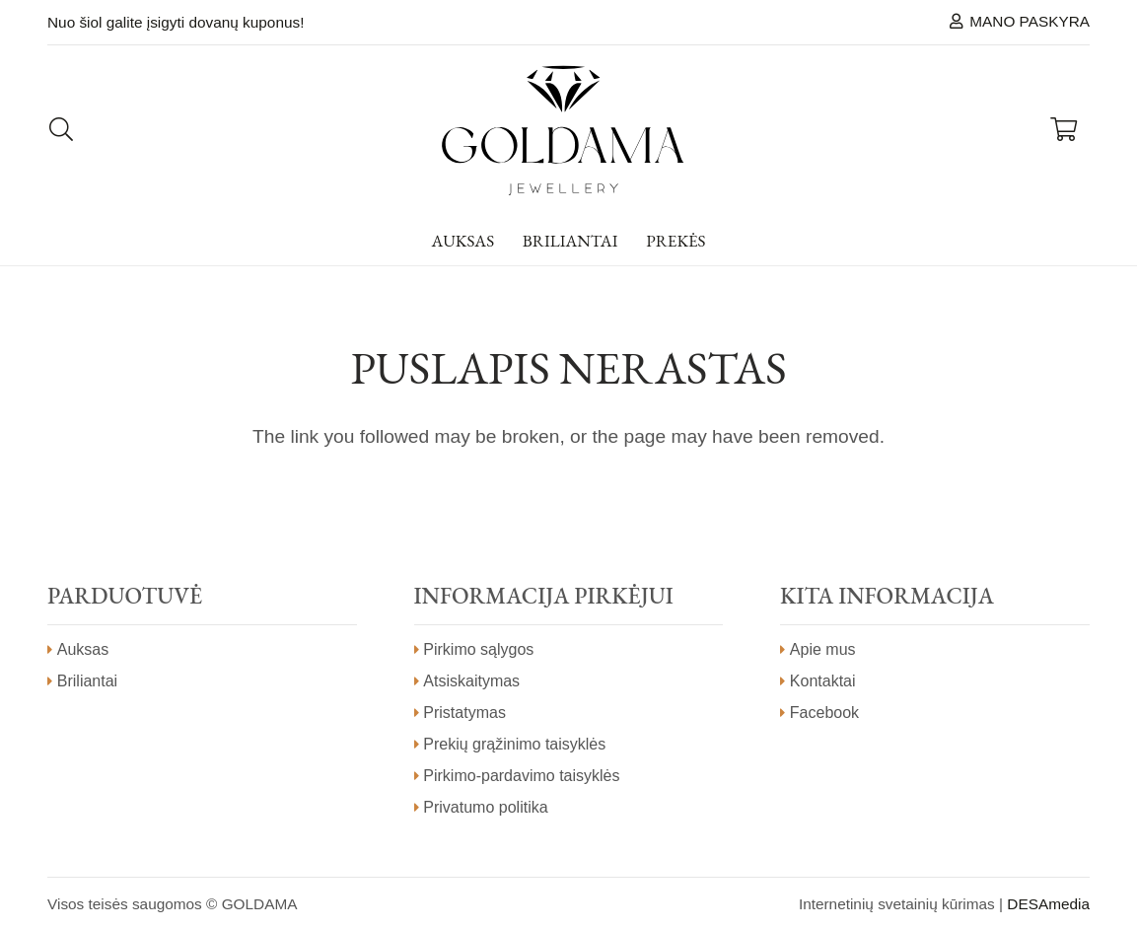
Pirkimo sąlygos (478, 649)
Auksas (82, 649)
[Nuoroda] (562, 130)
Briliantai (87, 681)
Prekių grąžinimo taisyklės (514, 744)
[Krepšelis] (1063, 130)
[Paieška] (62, 130)
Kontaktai (823, 681)
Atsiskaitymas (471, 681)
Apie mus (823, 649)
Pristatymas (464, 712)
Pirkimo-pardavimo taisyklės (521, 775)
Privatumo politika (485, 807)
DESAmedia (1048, 903)
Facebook (824, 712)
